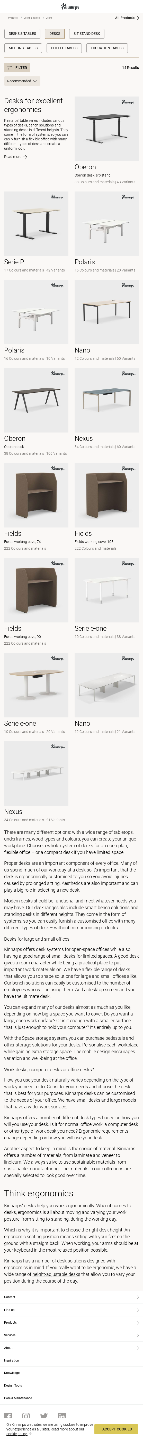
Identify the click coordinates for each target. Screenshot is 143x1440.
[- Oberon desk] (36, 412)
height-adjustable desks (56, 1274)
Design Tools (13, 1385)
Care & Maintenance (18, 1398)
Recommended (22, 81)
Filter (17, 68)
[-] (36, 321)
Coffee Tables (64, 48)
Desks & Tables (32, 18)
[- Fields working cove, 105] (107, 507)
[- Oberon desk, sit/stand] (107, 140)
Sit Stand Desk (87, 33)
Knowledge (12, 1373)
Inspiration (11, 1360)
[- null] (36, 232)
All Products (125, 18)
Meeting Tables (23, 48)
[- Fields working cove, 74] (36, 507)
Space (28, 1038)
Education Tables (107, 48)
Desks (54, 33)
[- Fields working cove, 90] (36, 602)
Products (13, 18)
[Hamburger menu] (135, 6)
